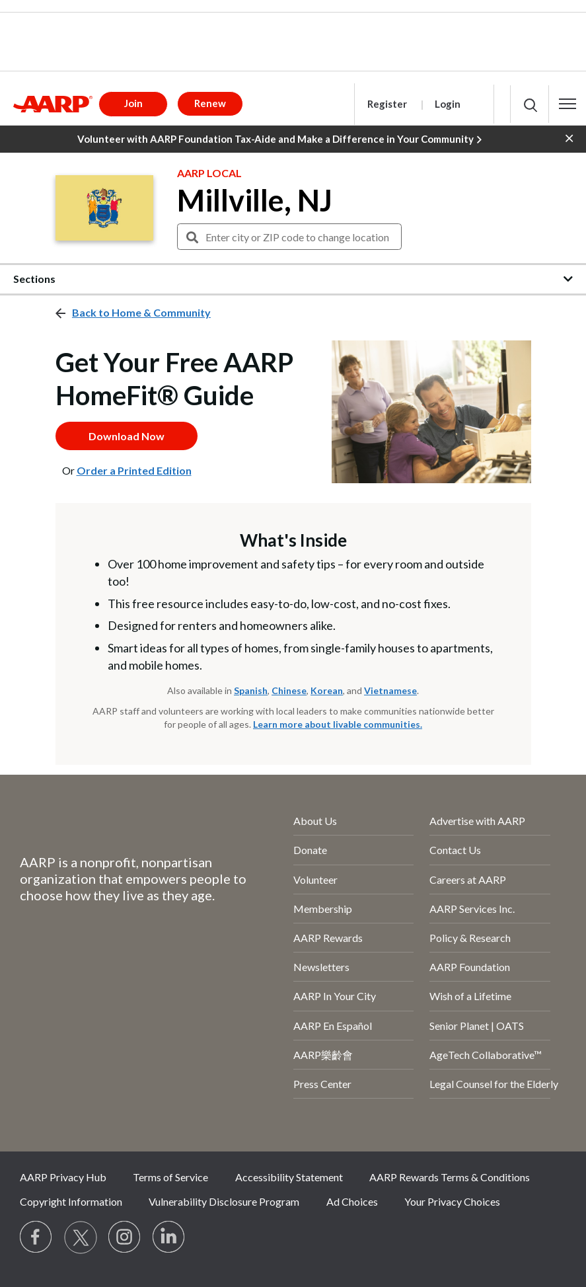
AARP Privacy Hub (63, 1177)
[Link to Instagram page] (124, 1237)
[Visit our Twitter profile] (80, 1237)
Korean (327, 690)
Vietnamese (390, 690)
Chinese (289, 690)
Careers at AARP (467, 879)
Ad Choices (352, 1201)
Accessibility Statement (289, 1177)
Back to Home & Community (141, 312)
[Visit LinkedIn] (169, 1237)
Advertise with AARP (477, 820)
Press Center (322, 1083)
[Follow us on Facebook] (36, 1237)
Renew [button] (210, 103)
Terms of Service (170, 1177)
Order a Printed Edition (134, 470)
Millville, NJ (254, 200)
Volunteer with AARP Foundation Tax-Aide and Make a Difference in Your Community (279, 139)
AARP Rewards (328, 937)
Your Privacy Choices (452, 1201)
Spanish (251, 690)
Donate (310, 849)
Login (447, 104)
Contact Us (455, 849)
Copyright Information (71, 1201)
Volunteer (315, 879)
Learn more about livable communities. (337, 724)
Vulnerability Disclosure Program (224, 1201)
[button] (567, 104)
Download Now (127, 436)
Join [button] (133, 103)
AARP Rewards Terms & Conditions (449, 1177)
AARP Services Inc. (472, 908)
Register (387, 104)
